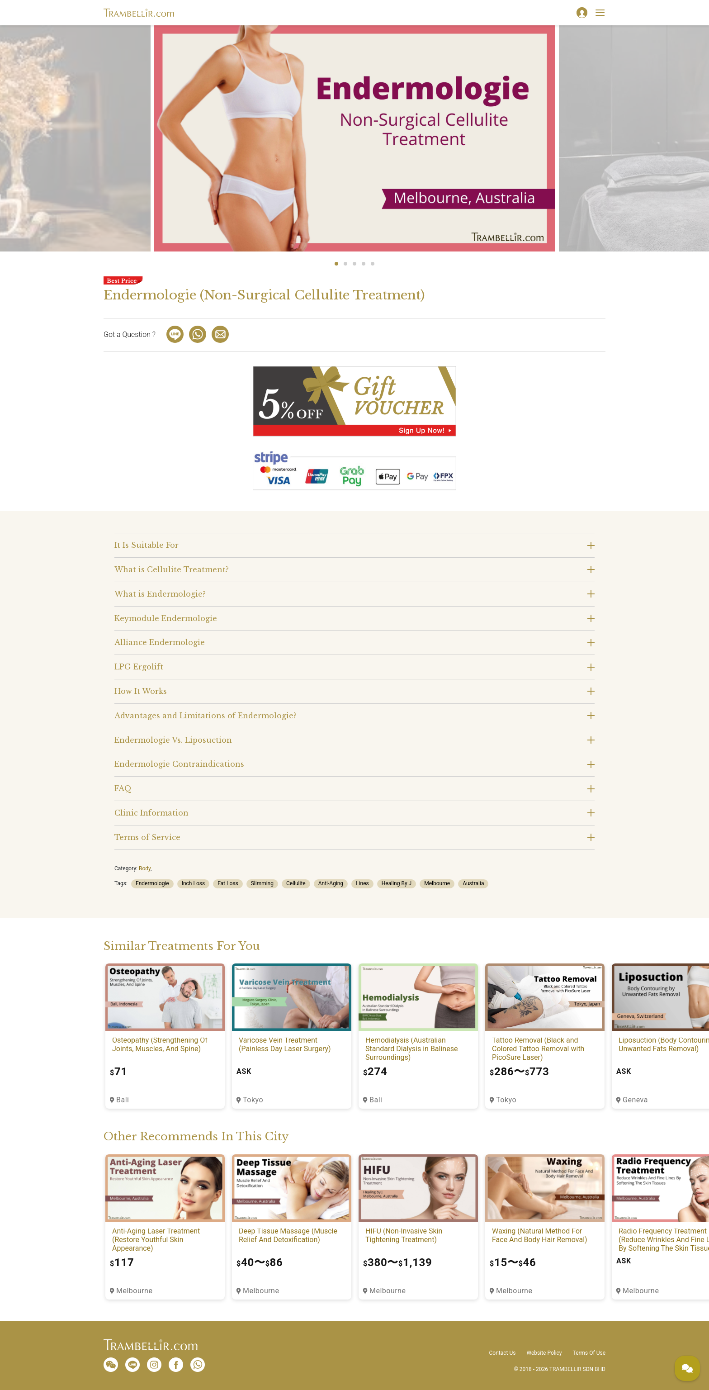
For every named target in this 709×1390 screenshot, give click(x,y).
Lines (362, 883)
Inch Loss (193, 883)
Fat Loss (227, 883)
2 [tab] (345, 264)
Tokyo (253, 1100)
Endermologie (152, 883)
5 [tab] (372, 264)
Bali (122, 1100)
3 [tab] (354, 264)
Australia (473, 883)
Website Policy (544, 1353)
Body (145, 868)
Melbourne (437, 883)
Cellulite (296, 883)
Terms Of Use (589, 1353)
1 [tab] (336, 264)
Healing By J (396, 883)
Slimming (262, 883)
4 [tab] (363, 264)
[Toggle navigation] (600, 12)
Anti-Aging (330, 883)
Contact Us (502, 1353)
